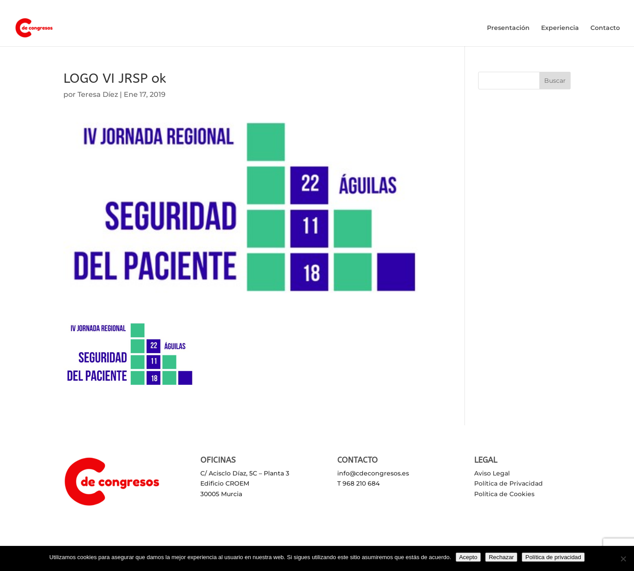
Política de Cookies (504, 494)
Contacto (605, 28)
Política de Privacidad (508, 483)
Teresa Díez (97, 94)
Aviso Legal (492, 473)
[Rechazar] (623, 558)
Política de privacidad (553, 557)
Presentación (508, 28)
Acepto (468, 557)
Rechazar (501, 557)
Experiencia (560, 28)
